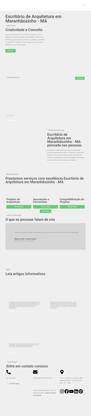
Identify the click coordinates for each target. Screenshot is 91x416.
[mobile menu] (83, 4)
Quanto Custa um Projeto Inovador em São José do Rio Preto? (24, 345)
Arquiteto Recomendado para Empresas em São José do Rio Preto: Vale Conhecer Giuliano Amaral (63, 305)
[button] (6, 103)
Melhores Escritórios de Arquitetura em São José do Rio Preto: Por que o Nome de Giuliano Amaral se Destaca (24, 305)
